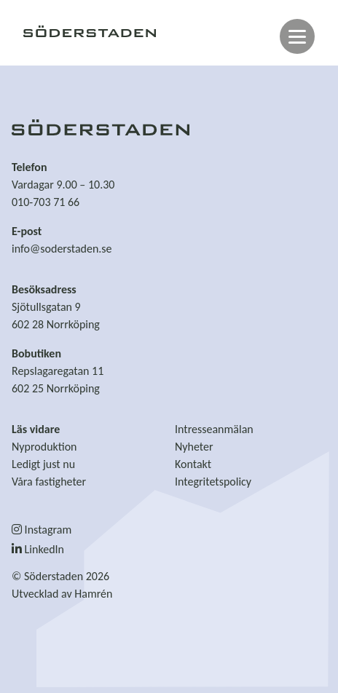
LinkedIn (38, 549)
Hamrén (93, 594)
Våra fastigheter (49, 481)
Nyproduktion (44, 447)
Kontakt (193, 464)
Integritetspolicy (213, 481)
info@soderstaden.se (62, 249)
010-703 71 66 (45, 202)
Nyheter (194, 447)
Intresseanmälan (214, 429)
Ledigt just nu (43, 464)
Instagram (41, 529)
